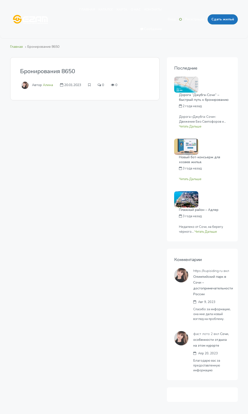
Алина (48, 85)
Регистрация (194, 19)
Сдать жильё (222, 19)
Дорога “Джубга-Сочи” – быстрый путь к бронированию (204, 97)
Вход (172, 19)
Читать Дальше (190, 126)
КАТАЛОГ (106, 10)
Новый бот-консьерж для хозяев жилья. (199, 159)
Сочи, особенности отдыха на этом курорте (211, 340)
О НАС (136, 10)
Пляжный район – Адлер (198, 209)
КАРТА (122, 10)
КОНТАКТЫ (153, 10)
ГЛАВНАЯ (87, 10)
